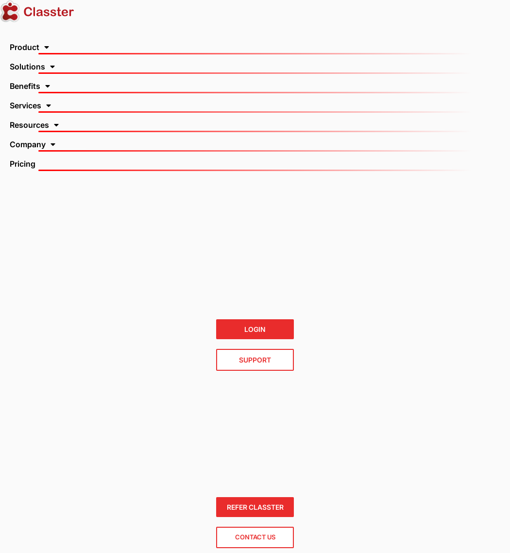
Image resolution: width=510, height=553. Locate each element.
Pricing (22, 164)
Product (29, 47)
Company (32, 144)
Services (30, 105)
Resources (34, 125)
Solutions (32, 66)
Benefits (30, 86)
